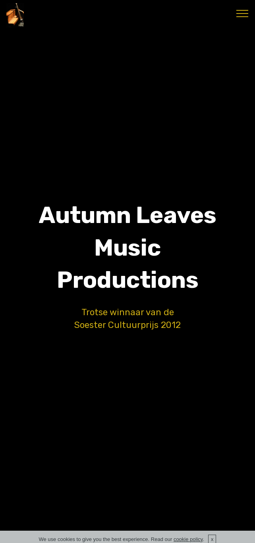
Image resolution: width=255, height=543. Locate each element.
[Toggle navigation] (242, 13)
